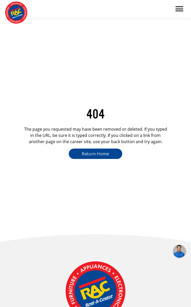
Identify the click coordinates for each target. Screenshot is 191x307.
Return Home (95, 154)
